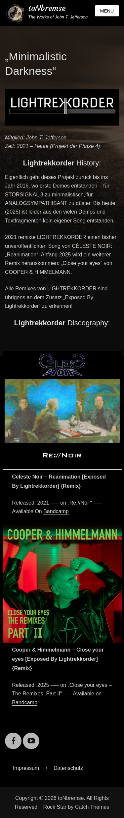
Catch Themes (92, 807)
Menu (107, 11)
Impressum (26, 768)
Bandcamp (56, 511)
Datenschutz (68, 768)
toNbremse (46, 8)
